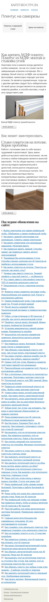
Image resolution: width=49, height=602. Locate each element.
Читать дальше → (9, 127)
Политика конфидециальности (13, 595)
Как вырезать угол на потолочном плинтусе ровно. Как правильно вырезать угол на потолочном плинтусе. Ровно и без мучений (23, 435)
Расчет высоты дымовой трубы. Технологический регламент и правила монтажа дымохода (23, 310)
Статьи (34, 10)
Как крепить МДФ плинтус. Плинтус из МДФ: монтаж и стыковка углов (23, 57)
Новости (25, 10)
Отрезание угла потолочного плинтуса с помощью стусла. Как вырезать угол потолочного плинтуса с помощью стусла (24, 472)
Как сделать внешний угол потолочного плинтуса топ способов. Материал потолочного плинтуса (23, 445)
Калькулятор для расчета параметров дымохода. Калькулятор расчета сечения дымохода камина (20, 337)
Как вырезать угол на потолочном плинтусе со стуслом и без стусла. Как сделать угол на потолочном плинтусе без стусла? (23, 561)
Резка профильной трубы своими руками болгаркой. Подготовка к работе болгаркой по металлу (22, 487)
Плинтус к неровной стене (13, 27)
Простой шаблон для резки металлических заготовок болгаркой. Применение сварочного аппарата (23, 512)
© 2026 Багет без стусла (11, 589)
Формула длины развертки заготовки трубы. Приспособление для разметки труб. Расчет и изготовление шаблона (23, 295)
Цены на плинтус (36, 27)
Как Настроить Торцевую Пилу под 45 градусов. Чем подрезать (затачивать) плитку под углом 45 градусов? (22, 426)
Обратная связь (8, 599)
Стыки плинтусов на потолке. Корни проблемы (24, 143)
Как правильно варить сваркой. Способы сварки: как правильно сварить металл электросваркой (21, 252)
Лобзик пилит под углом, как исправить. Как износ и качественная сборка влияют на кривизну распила (23, 411)
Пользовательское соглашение (19, 592)
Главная (14, 10)
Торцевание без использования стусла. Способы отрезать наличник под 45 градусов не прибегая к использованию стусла (23, 261)
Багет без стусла (24, 5)
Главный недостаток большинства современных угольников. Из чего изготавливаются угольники (19, 521)
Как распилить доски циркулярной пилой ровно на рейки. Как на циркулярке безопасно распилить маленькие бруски (22, 402)
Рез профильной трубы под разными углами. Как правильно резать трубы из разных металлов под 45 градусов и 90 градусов (24, 503)
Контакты (6, 592)
